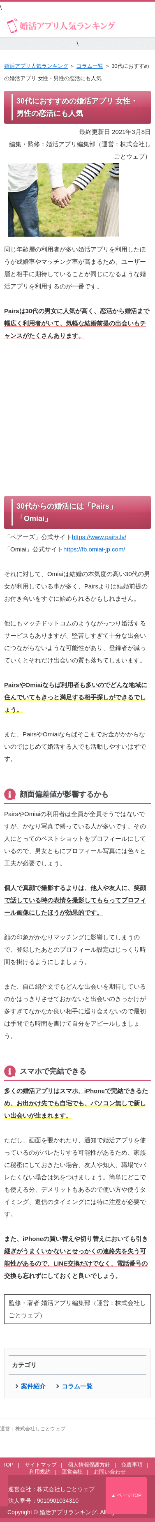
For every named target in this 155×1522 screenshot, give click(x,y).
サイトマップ (41, 1465)
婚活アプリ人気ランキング (36, 66)
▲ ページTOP (126, 1495)
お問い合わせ (110, 1472)
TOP (7, 1465)
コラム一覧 (89, 66)
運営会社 (72, 1472)
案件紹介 (33, 1386)
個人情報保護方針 (89, 1465)
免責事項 (132, 1465)
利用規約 (40, 1472)
